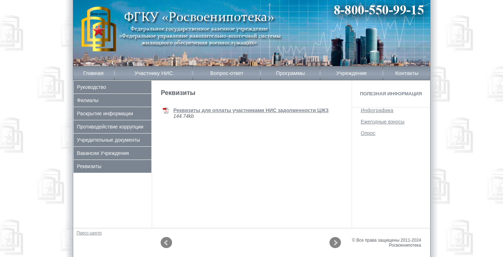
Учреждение (351, 73)
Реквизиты (89, 166)
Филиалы (88, 100)
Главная (93, 73)
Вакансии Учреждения (103, 153)
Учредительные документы (108, 140)
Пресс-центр (89, 233)
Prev (166, 242)
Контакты (406, 73)
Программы (290, 73)
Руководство (91, 87)
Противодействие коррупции (110, 127)
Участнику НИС (154, 73)
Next (335, 242)
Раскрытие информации (105, 113)
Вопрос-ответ (226, 73)
